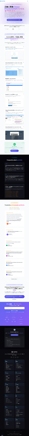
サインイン (9, 434)
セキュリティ (17, 427)
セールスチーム (7, 380)
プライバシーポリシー (16, 434)
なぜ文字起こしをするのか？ (19, 414)
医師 (16, 389)
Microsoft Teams (18, 399)
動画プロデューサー (18, 379)
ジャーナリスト (18, 375)
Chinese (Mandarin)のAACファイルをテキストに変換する (12, 195)
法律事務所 (7, 390)
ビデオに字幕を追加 (18, 366)
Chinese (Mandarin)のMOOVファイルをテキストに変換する (12, 191)
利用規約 (20, 434)
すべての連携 (17, 403)
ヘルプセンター (18, 409)
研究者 (17, 376)
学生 (16, 380)
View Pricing (14, 299)
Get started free (14, 150)
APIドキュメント (8, 399)
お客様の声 (7, 424)
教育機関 (7, 376)
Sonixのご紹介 (7, 412)
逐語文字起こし (7, 367)
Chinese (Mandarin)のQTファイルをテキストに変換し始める (14, 296)
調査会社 (7, 379)
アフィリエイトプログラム (9, 402)
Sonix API (7, 398)
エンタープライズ (8, 375)
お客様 (6, 423)
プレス (17, 424)
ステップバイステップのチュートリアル (19, 412)
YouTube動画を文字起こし (19, 367)
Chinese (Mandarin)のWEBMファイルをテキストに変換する (12, 192)
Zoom (17, 398)
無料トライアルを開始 (14, 310)
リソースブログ (7, 413)
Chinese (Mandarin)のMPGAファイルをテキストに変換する (12, 196)
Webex (17, 402)
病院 (16, 390)
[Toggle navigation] (28, 1)
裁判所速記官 (7, 389)
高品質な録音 (17, 415)
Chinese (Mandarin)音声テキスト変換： (14, 15)
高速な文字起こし (8, 366)
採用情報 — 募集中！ (18, 423)
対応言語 (7, 409)
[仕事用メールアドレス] (14, 308)
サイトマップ (12, 434)
